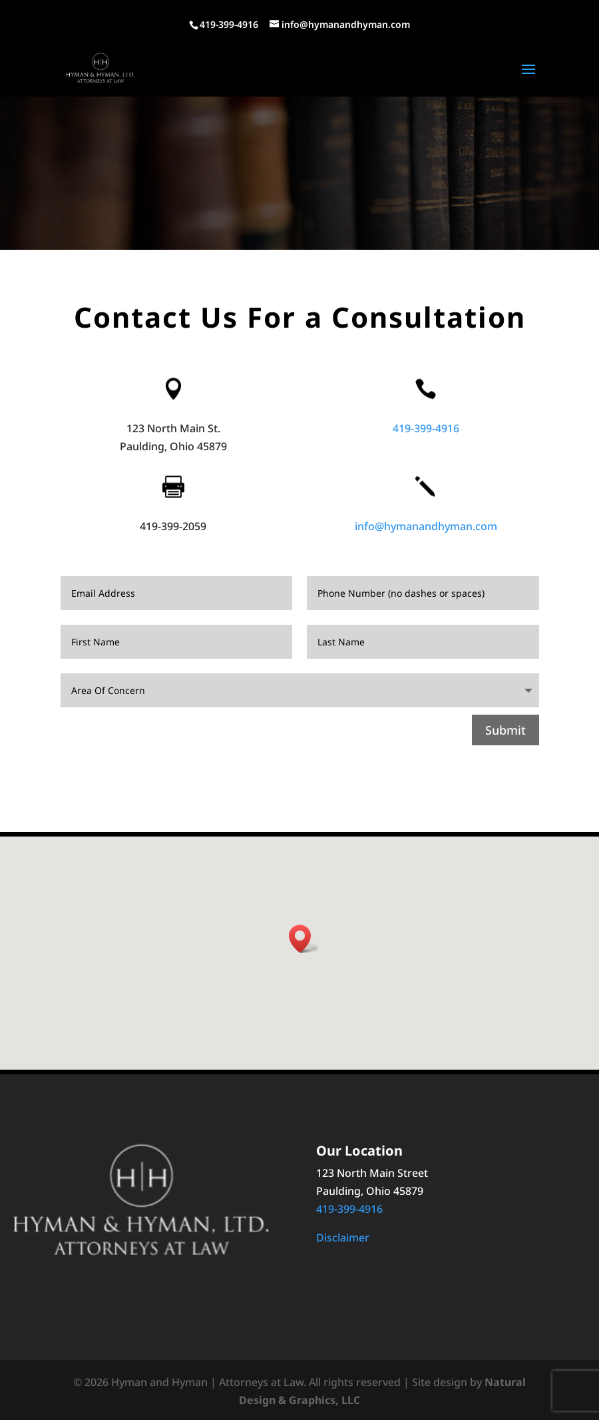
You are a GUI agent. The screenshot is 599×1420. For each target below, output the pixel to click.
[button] (304, 938)
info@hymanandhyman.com (426, 526)
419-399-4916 (426, 428)
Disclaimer (342, 1237)
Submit (505, 730)
